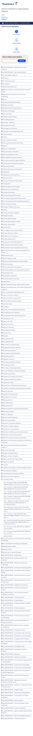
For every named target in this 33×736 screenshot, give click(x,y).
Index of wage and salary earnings (12, 301)
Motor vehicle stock (8, 338)
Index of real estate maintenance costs (13, 292)
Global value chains (8, 255)
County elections (7, 134)
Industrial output (7, 304)
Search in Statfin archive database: (12, 57)
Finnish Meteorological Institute (11, 221)
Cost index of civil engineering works (13, 131)
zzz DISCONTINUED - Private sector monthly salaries (17, 667)
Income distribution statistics (11, 278)
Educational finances (8, 166)
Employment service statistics (11, 175)
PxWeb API (4, 19)
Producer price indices (9, 373)
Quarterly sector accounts (10, 397)
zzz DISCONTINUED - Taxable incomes (13, 689)
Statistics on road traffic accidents (12, 435)
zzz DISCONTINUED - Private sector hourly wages (16, 664)
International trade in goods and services (14, 315)
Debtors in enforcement (9, 148)
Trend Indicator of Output (10, 470)
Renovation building (8, 411)
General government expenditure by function (15, 247)
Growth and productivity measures (12, 267)
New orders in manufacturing (11, 344)
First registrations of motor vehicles (13, 230)
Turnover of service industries (11, 476)
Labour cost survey (8, 324)
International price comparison (11, 312)
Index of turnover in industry (10, 295)
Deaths (5, 146)
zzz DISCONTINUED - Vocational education (14, 718)
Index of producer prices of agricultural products (16, 284)
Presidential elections (9, 365)
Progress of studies (8, 382)
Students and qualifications (10, 453)
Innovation (6, 306)
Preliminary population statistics (12, 362)
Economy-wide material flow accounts (13, 163)
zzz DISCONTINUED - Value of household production (17, 715)
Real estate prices (8, 403)
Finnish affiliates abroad (9, 218)
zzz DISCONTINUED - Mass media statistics (14, 72)
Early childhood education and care (12, 157)
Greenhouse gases (8, 264)
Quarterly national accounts (10, 394)
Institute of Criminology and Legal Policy (14, 309)
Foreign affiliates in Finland (10, 233)
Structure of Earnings (9, 450)
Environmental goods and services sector (14, 198)
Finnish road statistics (9, 224)
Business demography (9, 111)
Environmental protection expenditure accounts (16, 201)
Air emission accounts (9, 81)
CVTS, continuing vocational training (13, 143)
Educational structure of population (12, 169)
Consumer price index (9, 125)
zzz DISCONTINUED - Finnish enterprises (14, 608)
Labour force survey (8, 327)
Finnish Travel (6, 227)
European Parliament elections (11, 207)
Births (4, 99)
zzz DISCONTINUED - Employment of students (15, 585)
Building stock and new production (12, 108)
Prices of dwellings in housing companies (14, 371)
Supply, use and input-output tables (12, 459)
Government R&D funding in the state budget (15, 261)
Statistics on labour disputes (11, 426)
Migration (5, 336)
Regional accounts (8, 405)
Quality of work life (8, 391)
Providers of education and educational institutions (17, 388)
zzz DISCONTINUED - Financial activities (13, 597)
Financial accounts (8, 215)
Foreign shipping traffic (9, 239)
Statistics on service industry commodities (15, 437)
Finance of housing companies (11, 212)
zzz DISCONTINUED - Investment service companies (17, 636)
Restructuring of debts (9, 420)
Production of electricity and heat (12, 379)
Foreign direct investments (10, 236)
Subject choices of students (10, 456)
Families (5, 210)
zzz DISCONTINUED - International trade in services (17, 633)
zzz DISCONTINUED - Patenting (11, 654)
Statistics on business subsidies (12, 423)
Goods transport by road (9, 258)
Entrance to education (9, 192)
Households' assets (8, 273)
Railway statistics (7, 400)
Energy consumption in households (12, 180)
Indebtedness (6, 281)
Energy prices (6, 183)
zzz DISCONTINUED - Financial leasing (13, 600)
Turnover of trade (25, 23)
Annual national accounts (9, 86)
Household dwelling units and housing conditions (16, 270)
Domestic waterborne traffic (10, 154)
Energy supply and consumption (11, 186)
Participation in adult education (11, 353)
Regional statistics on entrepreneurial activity (15, 408)
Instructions (4, 17)
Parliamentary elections (9, 350)
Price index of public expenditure (12, 368)
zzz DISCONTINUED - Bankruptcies (12, 555)
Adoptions (5, 78)
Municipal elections (8, 341)
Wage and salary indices (9, 546)
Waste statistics (7, 549)
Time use (5, 464)
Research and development (10, 417)
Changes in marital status (10, 116)
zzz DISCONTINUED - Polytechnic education (14, 657)
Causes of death (7, 113)
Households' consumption (10, 275)
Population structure (8, 359)
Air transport (6, 84)
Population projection (9, 356)
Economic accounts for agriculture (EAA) (14, 160)
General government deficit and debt (13, 244)
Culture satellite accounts (10, 140)
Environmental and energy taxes (11, 195)
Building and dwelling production (12, 102)
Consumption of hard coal (10, 128)
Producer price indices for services (12, 376)
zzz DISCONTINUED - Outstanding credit (13, 646)
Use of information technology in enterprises (15, 543)
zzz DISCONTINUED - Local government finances (16, 638)
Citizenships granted (8, 119)
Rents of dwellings (8, 414)
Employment (6, 172)
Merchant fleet (7, 333)
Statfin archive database (11, 23)
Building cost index (8, 105)
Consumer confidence (9, 122)
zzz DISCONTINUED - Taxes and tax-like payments (16, 692)
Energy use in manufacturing (11, 189)
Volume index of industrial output (12, 552)
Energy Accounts (7, 178)
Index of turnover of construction (12, 298)
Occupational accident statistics (11, 347)
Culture (5, 137)
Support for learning (8, 462)
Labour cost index (8, 321)
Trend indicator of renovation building (13, 473)
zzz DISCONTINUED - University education (14, 708)
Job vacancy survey (8, 318)
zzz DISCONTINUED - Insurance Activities (14, 630)
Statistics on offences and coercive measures (15, 432)
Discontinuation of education (11, 151)
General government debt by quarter (13, 242)
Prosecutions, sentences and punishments (14, 385)
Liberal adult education (9, 330)
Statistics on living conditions (11, 429)
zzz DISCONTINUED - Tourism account (13, 700)
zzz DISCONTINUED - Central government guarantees (17, 567)
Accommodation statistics (10, 75)
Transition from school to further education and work (17, 467)
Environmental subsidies (9, 204)
